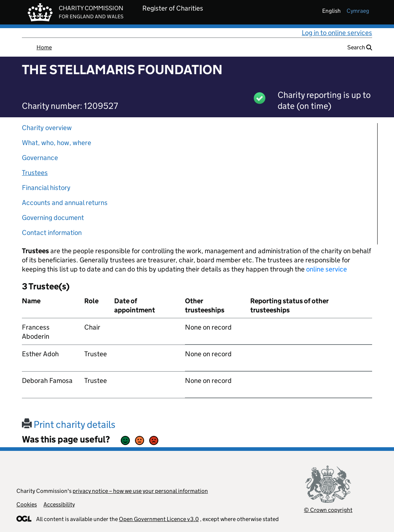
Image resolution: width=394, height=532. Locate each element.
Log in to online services (337, 32)
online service (326, 269)
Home (44, 47)
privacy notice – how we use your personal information (140, 490)
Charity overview (47, 127)
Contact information (52, 232)
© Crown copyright (328, 509)
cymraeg (358, 10)
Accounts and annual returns (65, 202)
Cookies (26, 504)
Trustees (35, 172)
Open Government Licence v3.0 (159, 519)
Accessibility (59, 504)
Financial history (46, 187)
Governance (40, 157)
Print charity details (68, 424)
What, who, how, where (56, 142)
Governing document (53, 217)
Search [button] (359, 47)
